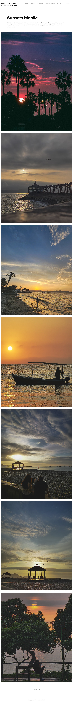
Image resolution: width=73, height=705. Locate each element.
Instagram (67, 3)
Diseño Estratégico (50, 3)
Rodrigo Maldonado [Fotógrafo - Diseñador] (9, 4)
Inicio (26, 3)
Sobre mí (32, 3)
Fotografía (39, 3)
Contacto (60, 3)
